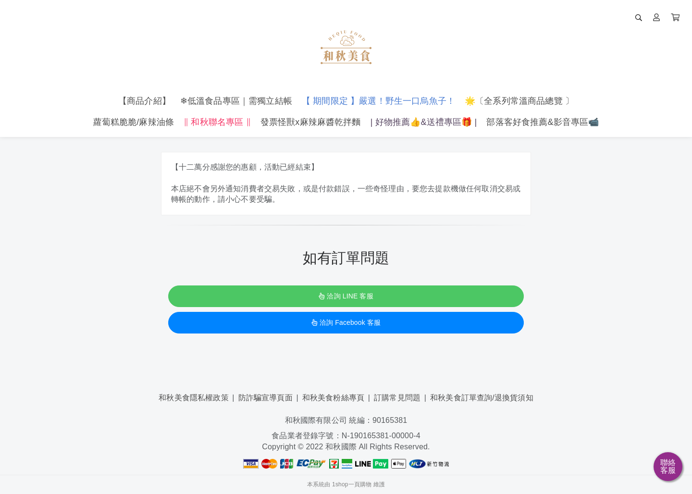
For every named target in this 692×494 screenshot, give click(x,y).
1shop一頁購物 (351, 484)
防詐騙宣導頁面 (265, 398)
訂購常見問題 (397, 398)
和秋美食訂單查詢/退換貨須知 (481, 398)
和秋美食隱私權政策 (193, 398)
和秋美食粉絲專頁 (333, 398)
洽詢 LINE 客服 (346, 296)
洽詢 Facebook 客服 (346, 322)
